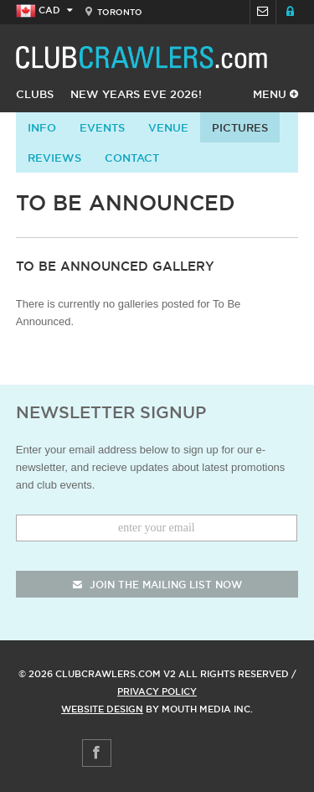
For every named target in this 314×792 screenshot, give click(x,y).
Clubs (35, 94)
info (42, 127)
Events (102, 127)
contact (132, 157)
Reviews (54, 157)
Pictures (240, 127)
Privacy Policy (157, 691)
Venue (168, 127)
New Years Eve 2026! (136, 94)
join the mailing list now (157, 584)
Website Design (102, 709)
